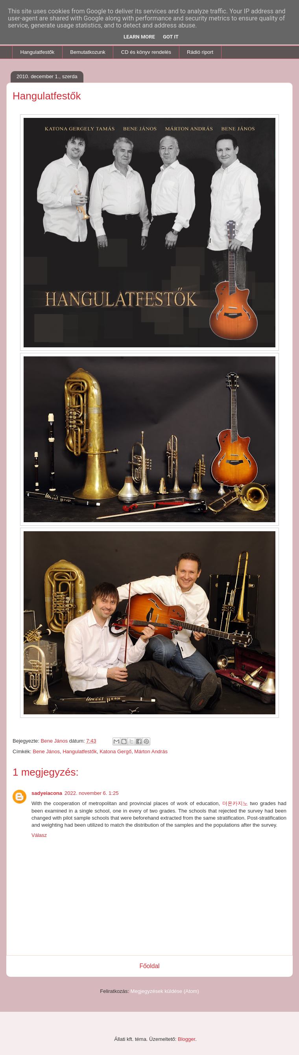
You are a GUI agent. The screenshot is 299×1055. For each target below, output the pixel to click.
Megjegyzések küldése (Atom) (165, 991)
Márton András (151, 751)
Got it (171, 37)
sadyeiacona (46, 793)
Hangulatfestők (37, 52)
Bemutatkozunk (87, 52)
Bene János (46, 751)
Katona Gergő (115, 751)
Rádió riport (200, 52)
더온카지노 (235, 803)
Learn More (139, 37)
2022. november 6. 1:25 (91, 793)
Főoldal (149, 966)
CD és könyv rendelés (146, 52)
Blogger (186, 1039)
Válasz (39, 835)
